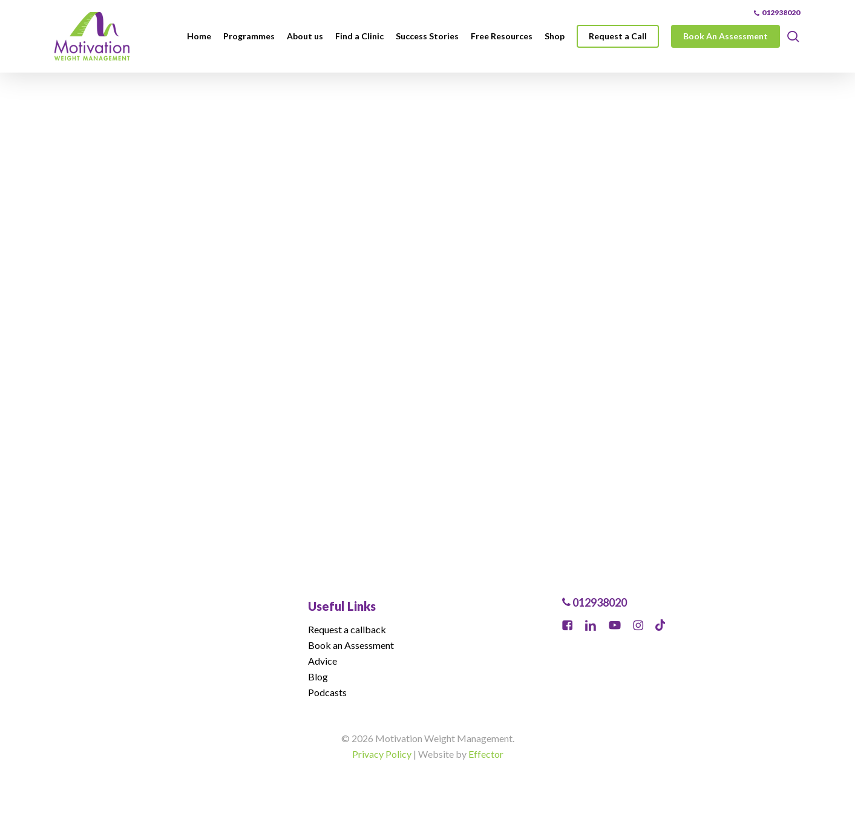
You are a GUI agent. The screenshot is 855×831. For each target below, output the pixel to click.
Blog (318, 676)
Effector (485, 754)
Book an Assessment (351, 645)
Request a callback (347, 629)
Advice (322, 660)
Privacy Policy (381, 754)
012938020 (594, 602)
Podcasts (327, 692)
